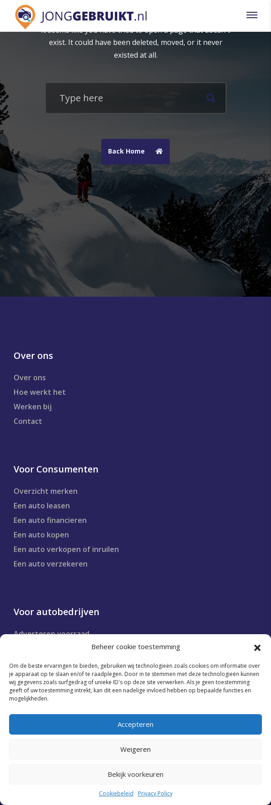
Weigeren (135, 749)
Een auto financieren (50, 520)
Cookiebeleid (116, 793)
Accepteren (135, 724)
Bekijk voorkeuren (135, 774)
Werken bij (33, 407)
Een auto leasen (42, 506)
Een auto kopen (41, 535)
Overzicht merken (46, 491)
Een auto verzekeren (51, 564)
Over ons (30, 378)
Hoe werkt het (40, 392)
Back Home (138, 151)
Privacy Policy (155, 793)
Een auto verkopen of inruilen (66, 549)
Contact (28, 421)
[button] (257, 646)
